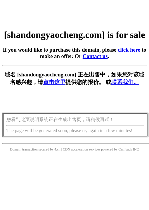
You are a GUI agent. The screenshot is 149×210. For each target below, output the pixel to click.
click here (129, 50)
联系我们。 (125, 82)
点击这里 (54, 82)
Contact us (95, 56)
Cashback (125, 149)
